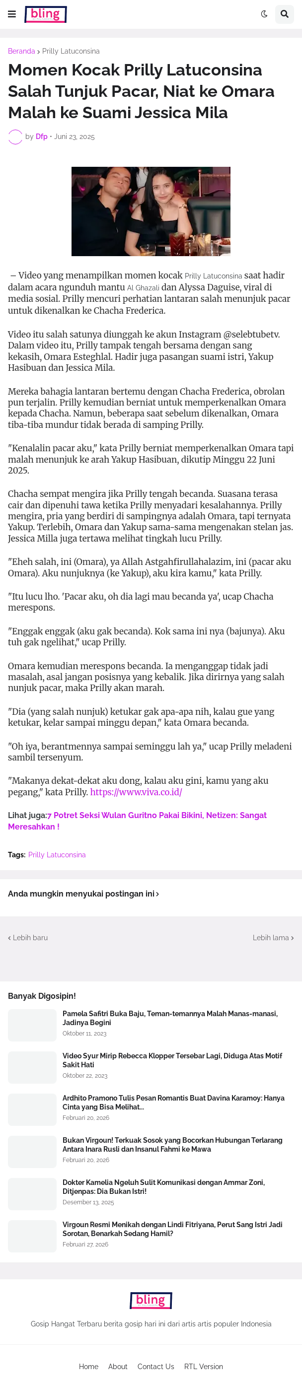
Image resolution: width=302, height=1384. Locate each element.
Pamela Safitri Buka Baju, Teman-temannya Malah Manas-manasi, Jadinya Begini (170, 1018)
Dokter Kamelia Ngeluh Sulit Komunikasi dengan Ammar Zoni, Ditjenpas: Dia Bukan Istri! (164, 1186)
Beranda (21, 51)
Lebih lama (271, 938)
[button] (12, 14)
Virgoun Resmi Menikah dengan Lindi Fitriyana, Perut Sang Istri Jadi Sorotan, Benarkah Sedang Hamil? (173, 1229)
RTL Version (203, 1367)
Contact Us (156, 1367)
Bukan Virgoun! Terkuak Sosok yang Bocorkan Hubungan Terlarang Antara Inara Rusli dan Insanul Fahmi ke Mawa (173, 1144)
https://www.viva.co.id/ (136, 792)
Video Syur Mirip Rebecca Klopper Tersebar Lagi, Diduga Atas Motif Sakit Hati (172, 1060)
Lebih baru (30, 938)
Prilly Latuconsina (71, 51)
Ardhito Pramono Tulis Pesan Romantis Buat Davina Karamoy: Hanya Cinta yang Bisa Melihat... (174, 1102)
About (118, 1367)
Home (88, 1367)
